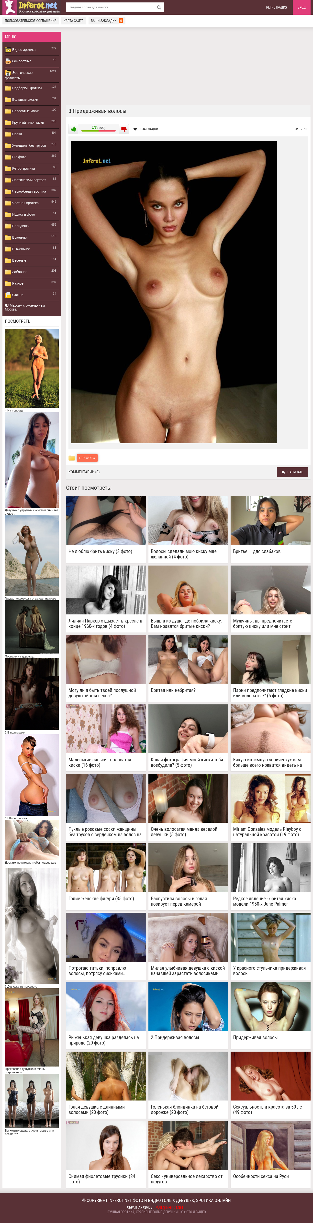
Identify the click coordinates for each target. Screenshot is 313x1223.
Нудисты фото (20, 214)
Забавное (16, 272)
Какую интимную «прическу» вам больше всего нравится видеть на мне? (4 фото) (267, 762)
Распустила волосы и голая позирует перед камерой (179, 901)
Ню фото (15, 157)
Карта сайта (73, 21)
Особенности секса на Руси (261, 1176)
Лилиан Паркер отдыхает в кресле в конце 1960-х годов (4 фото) (105, 623)
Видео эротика (20, 50)
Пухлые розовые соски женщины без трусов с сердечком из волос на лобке (105, 831)
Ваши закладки (107, 20)
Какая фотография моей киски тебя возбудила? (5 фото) (187, 762)
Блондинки (17, 226)
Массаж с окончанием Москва (25, 307)
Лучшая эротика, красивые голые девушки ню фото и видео (156, 1212)
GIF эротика (18, 61)
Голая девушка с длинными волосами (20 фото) (96, 1109)
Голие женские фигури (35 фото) (101, 898)
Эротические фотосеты (19, 75)
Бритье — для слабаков (256, 551)
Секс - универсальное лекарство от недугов (187, 1179)
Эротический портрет (25, 180)
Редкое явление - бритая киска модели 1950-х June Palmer (264, 901)
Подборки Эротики (23, 88)
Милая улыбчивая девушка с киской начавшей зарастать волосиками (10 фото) (188, 970)
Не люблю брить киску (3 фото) (100, 551)
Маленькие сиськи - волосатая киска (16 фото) (99, 762)
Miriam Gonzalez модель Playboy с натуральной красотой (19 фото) (267, 831)
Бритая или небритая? (173, 690)
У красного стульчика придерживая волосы (269, 970)
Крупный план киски (24, 123)
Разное (14, 283)
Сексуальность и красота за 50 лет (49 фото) (268, 1109)
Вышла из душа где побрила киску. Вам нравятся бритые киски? (186, 623)
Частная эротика (22, 203)
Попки (13, 134)
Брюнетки (16, 237)
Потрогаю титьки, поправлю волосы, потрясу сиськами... (97, 970)
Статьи (14, 295)
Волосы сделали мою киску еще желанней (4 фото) (184, 554)
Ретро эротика (20, 169)
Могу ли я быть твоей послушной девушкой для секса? (102, 693)
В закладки (146, 129)
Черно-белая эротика (25, 192)
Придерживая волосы (255, 1037)
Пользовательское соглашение (30, 21)
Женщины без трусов (25, 146)
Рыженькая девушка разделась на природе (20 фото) (103, 1040)
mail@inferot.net (170, 1208)
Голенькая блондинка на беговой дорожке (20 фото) (185, 1109)
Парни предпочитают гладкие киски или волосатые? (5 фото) (270, 693)
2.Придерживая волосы (175, 1037)
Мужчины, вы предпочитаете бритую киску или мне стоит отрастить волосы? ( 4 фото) (262, 623)
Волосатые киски (22, 111)
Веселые (15, 260)
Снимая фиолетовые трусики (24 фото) (101, 1179)
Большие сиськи (21, 100)
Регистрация (276, 7)
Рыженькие (17, 249)
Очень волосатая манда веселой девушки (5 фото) (184, 831)
